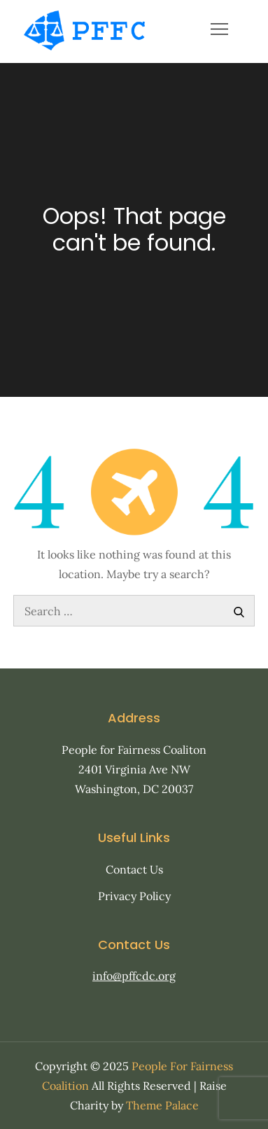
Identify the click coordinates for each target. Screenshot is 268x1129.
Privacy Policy (134, 896)
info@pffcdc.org (134, 976)
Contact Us (134, 869)
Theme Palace (162, 1105)
